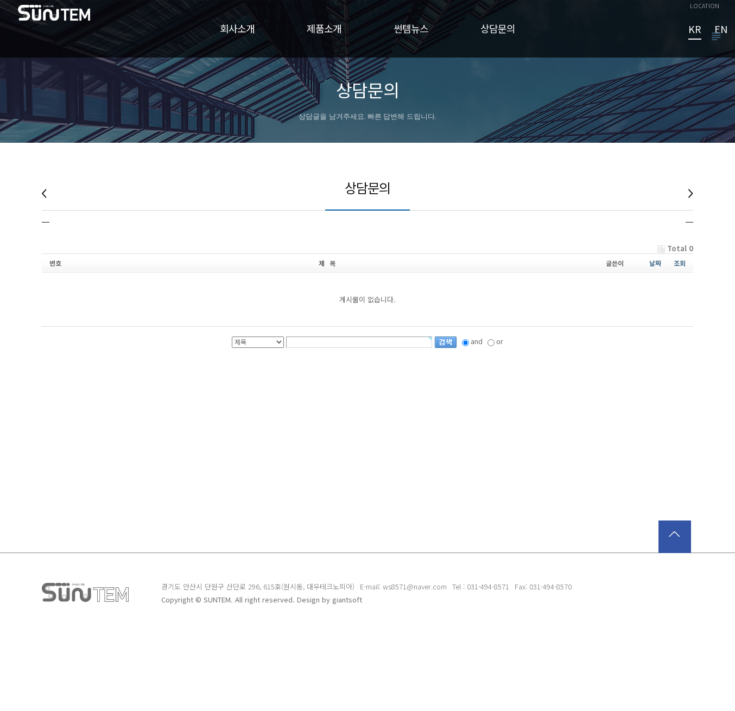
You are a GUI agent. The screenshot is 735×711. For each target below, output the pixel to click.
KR (694, 30)
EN (720, 30)
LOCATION (704, 5)
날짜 (655, 340)
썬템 (62, 37)
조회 (680, 340)
